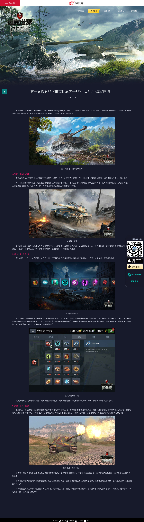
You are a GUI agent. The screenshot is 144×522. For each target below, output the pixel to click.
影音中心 (121, 11)
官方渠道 (134, 11)
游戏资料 (107, 11)
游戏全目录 (10, 3)
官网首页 (81, 11)
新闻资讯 (94, 11)
